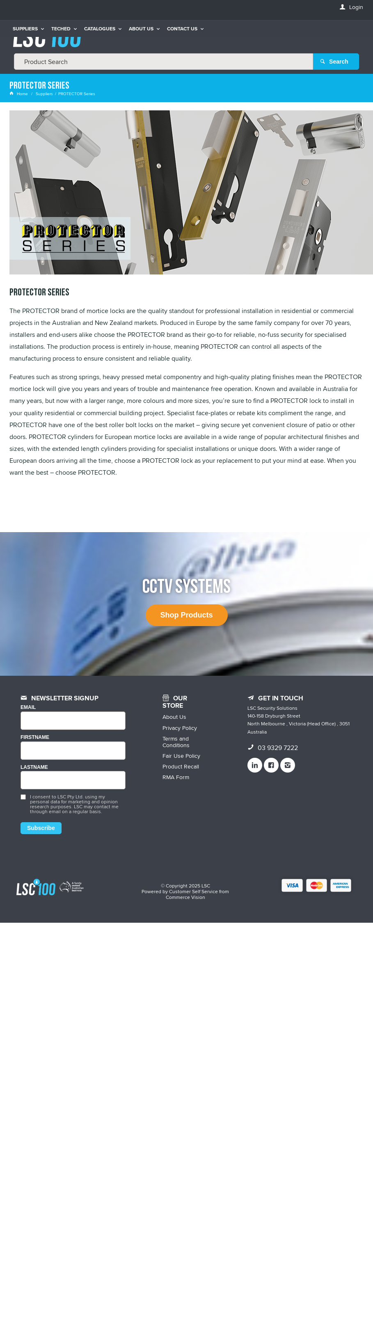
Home (19, 93)
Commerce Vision (185, 897)
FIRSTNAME (35, 737)
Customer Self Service (193, 891)
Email (28, 707)
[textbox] (163, 61)
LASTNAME (34, 767)
